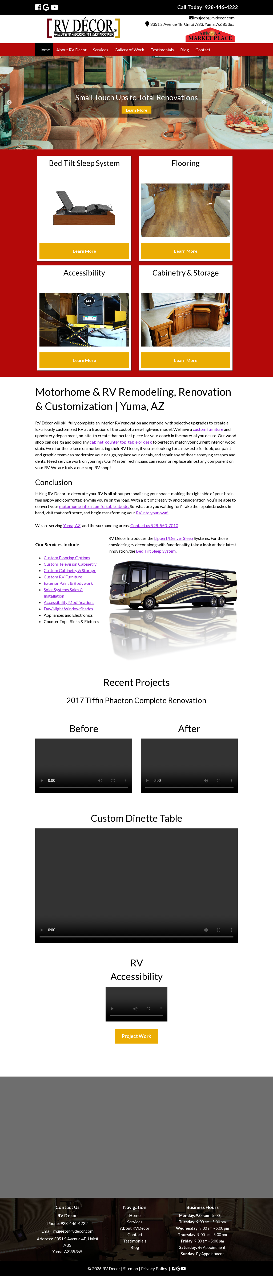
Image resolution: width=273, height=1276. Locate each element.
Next (263, 102)
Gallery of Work (129, 49)
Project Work (136, 1036)
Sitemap (130, 1268)
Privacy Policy (154, 1268)
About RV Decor (71, 49)
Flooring (186, 163)
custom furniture (208, 429)
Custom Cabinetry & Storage (70, 570)
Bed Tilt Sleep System (84, 163)
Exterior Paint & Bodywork (68, 583)
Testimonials (162, 49)
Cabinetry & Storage (185, 272)
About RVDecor (135, 1228)
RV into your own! (152, 512)
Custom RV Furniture (63, 576)
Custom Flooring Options (67, 557)
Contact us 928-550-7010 (154, 525)
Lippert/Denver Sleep (173, 538)
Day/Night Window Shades (68, 608)
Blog (184, 49)
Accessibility (84, 272)
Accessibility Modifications (69, 602)
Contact (202, 49)
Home (44, 49)
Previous (9, 102)
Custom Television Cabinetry (70, 563)
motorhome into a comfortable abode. (94, 506)
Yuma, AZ (72, 525)
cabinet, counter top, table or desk (121, 441)
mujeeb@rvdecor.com (214, 17)
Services (100, 49)
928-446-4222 (74, 1223)
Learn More (136, 109)
